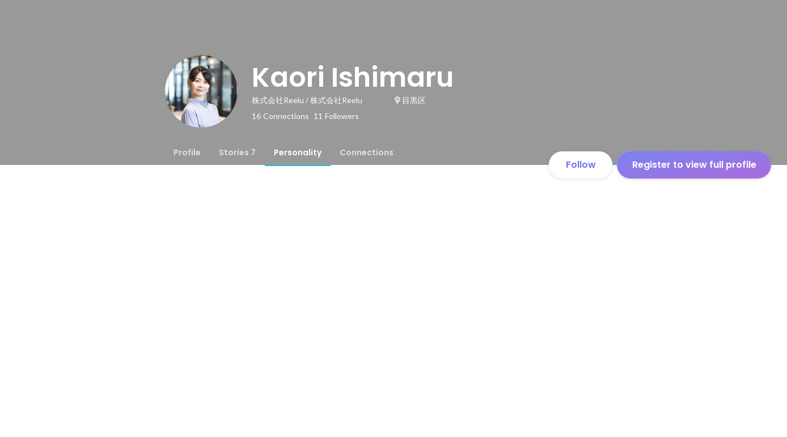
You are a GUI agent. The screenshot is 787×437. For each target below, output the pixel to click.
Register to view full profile (694, 164)
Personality (297, 152)
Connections (367, 152)
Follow (581, 164)
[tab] (187, 152)
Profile (187, 152)
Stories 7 (237, 152)
